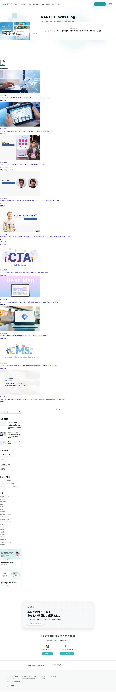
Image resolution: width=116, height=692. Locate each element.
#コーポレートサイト (5, 514)
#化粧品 (2, 532)
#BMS (12, 483)
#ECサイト (3, 517)
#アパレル (2, 537)
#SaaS (2, 524)
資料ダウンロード (100, 4)
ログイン (89, 4)
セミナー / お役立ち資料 (48, 4)
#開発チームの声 (4, 497)
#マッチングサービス (5, 522)
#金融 (1, 504)
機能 (17, 4)
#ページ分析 (3, 502)
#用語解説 (2, 544)
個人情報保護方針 (16, 682)
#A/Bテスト (15, 486)
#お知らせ (2, 512)
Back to (110, 4)
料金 (30, 4)
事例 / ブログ (36, 4)
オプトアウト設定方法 (27, 676)
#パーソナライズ (4, 483)
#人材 (1, 509)
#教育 (1, 507)
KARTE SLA (17, 676)
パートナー (59, 4)
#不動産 (2, 529)
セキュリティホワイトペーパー (13, 679)
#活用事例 (8, 481)
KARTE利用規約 (10, 676)
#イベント (2, 499)
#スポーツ (2, 534)
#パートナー (3, 539)
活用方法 (24, 4)
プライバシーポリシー (52, 676)
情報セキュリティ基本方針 (39, 676)
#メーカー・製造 (4, 519)
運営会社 (8, 682)
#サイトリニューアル (5, 542)
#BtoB (2, 527)
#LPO (2, 481)
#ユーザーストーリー (5, 486)
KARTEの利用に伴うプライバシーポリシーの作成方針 (33, 679)
